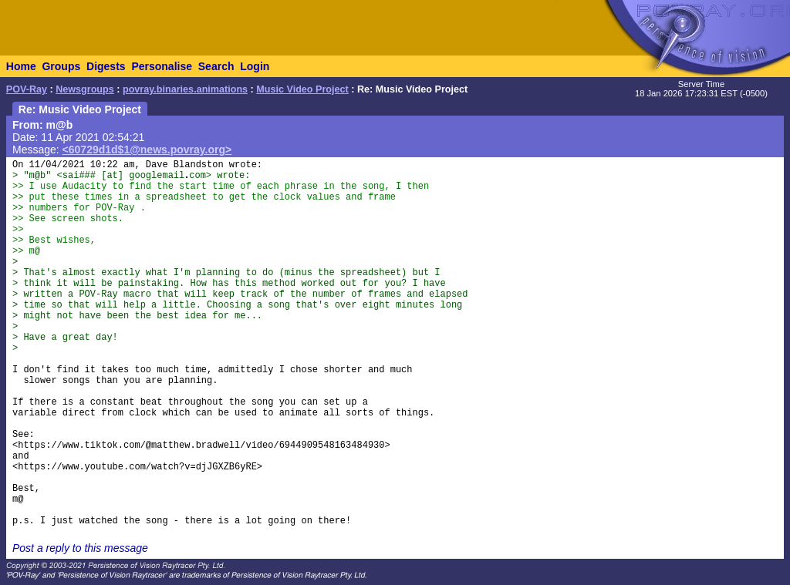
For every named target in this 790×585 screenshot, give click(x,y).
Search (216, 66)
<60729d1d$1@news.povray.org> (147, 149)
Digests (106, 66)
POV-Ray (26, 89)
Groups (61, 66)
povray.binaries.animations (185, 89)
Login (254, 66)
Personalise (161, 66)
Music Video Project (302, 89)
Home (21, 66)
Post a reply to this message (80, 548)
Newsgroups (85, 89)
